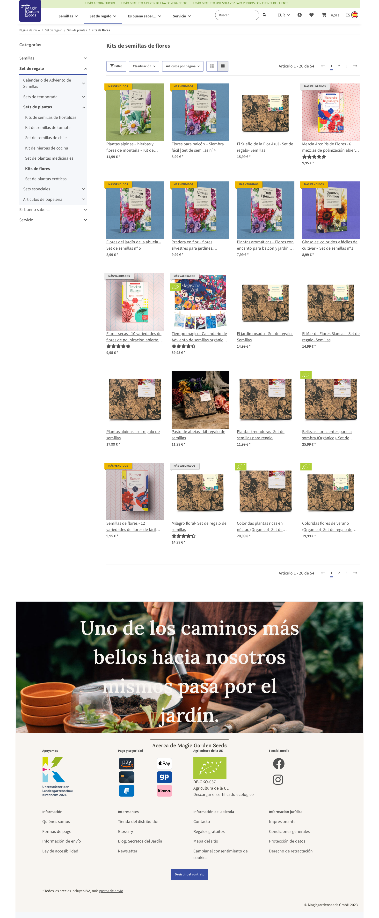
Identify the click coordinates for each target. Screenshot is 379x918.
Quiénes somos (56, 822)
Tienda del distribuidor (138, 822)
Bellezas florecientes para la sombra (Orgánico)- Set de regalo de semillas (327, 435)
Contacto (201, 822)
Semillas (26, 58)
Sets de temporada (40, 97)
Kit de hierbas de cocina (46, 148)
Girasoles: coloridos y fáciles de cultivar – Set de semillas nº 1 (329, 245)
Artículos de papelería (42, 199)
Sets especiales (36, 189)
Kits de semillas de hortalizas (50, 117)
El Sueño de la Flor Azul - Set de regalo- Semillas (265, 147)
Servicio (26, 220)
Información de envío (61, 841)
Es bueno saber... (34, 210)
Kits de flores (37, 169)
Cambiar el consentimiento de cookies (220, 854)
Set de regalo (31, 69)
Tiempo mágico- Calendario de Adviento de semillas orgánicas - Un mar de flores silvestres (200, 337)
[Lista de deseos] (312, 15)
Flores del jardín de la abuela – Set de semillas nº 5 (133, 245)
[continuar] (355, 66)
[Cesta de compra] (330, 15)
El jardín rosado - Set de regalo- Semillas (265, 337)
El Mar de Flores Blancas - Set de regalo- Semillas (331, 337)
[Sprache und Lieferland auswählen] (351, 15)
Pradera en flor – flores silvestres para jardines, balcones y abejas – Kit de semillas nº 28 (195, 245)
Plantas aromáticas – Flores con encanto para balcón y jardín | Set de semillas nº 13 (265, 245)
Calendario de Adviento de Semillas (47, 83)
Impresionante (282, 822)
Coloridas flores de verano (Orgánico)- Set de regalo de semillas (327, 526)
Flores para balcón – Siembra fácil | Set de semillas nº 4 (198, 147)
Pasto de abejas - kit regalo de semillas (198, 435)
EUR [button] (281, 15)
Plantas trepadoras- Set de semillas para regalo (260, 435)
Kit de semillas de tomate (48, 128)
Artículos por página (181, 66)
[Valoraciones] (314, 157)
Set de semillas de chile (46, 138)
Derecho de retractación (291, 851)
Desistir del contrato (189, 874)
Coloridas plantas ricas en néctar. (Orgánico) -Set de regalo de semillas (260, 526)
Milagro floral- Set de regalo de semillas (199, 526)
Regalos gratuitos (209, 831)
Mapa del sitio (205, 841)
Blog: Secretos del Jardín (140, 841)
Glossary (125, 831)
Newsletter (127, 851)
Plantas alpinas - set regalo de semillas (133, 435)
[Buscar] (237, 15)
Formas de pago (57, 831)
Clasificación (142, 66)
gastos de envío (111, 891)
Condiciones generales (289, 831)
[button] (300, 15)
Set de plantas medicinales (49, 158)
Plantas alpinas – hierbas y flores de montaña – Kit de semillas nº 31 (130, 147)
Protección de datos (287, 841)
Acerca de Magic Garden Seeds (189, 745)
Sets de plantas (37, 107)
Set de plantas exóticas (45, 179)
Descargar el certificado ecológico (223, 794)
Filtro (116, 66)
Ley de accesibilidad (60, 851)
